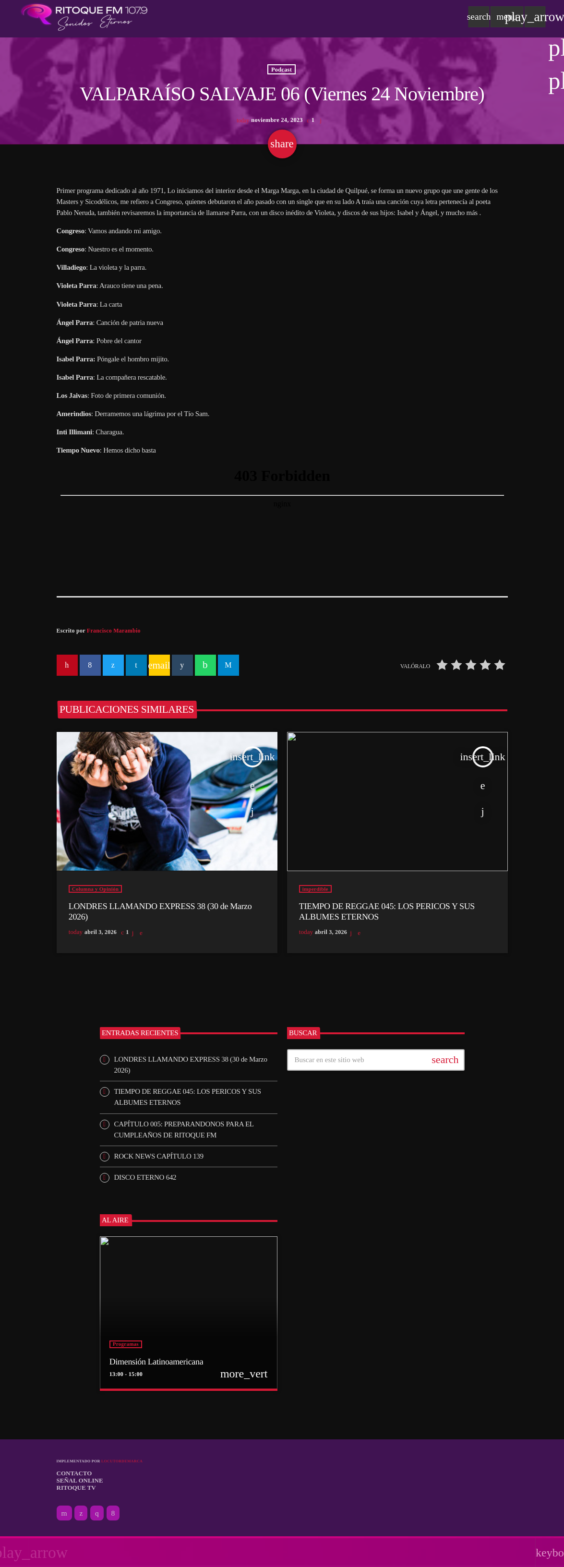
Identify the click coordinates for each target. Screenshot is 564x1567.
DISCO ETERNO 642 (145, 1179)
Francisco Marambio (114, 632)
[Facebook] (113, 1515)
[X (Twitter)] (80, 1515)
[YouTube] (64, 1515)
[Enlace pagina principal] (84, 17)
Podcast (281, 70)
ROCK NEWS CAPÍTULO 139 (159, 1158)
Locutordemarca (122, 1463)
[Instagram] (97, 1515)
